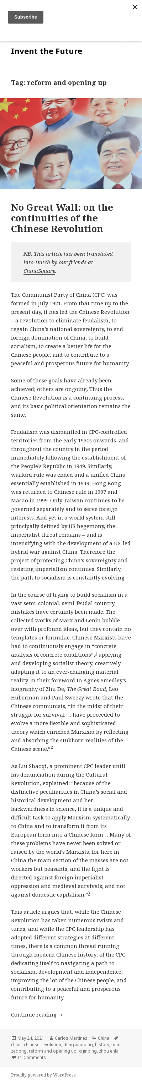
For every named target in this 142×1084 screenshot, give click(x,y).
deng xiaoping (78, 1045)
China (103, 1038)
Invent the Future (46, 50)
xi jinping (88, 1051)
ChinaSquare (39, 270)
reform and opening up (53, 1051)
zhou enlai (109, 1051)
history (102, 1045)
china (16, 1045)
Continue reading (37, 1014)
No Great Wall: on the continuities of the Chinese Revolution (62, 218)
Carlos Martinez (71, 1038)
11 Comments (31, 1057)
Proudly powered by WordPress (43, 1075)
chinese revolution (42, 1045)
